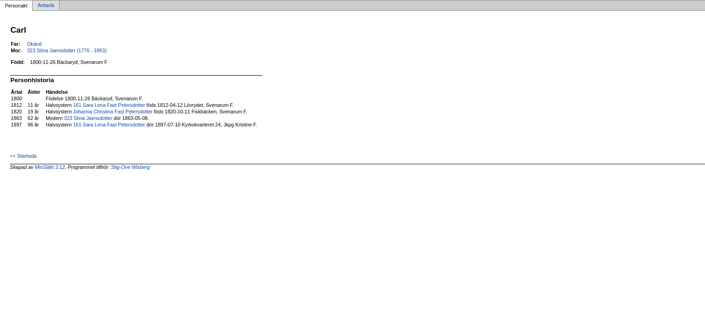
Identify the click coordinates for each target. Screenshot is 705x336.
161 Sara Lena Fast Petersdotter (109, 105)
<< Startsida (23, 156)
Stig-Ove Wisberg (130, 167)
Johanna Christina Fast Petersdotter (113, 111)
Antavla (46, 5)
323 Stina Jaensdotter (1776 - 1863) (67, 50)
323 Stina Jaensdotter (88, 118)
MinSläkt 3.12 (50, 167)
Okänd (34, 44)
